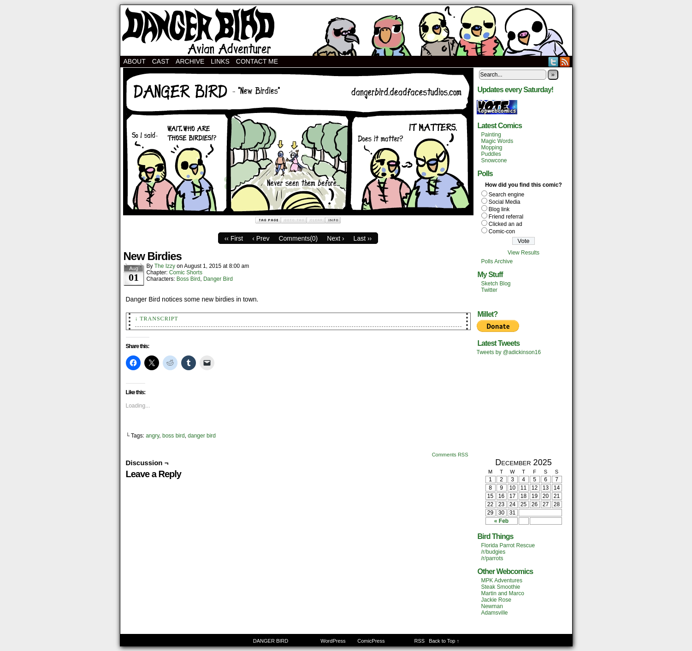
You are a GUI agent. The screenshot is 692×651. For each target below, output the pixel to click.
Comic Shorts (185, 272)
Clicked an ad (505, 224)
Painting (491, 134)
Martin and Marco (502, 593)
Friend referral (506, 216)
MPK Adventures (501, 580)
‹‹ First (234, 238)
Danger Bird (218, 279)
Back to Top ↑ (444, 641)
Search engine (506, 194)
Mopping (492, 147)
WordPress (332, 641)
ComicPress (370, 641)
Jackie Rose (496, 600)
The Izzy (164, 266)
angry (152, 435)
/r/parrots (492, 558)
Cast (160, 61)
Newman (492, 606)
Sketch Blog (496, 283)
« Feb (501, 521)
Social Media (504, 202)
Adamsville (494, 613)
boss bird (173, 435)
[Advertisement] (524, 406)
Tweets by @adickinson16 (509, 352)
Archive (190, 61)
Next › (335, 238)
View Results (523, 252)
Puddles (491, 154)
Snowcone (494, 160)
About (135, 61)
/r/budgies (493, 552)
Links (220, 61)
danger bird (202, 435)
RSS (565, 61)
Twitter (553, 61)
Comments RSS (450, 454)
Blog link (499, 209)
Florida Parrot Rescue (508, 545)
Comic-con (502, 231)
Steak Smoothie (500, 587)
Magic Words (497, 141)
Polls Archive (497, 261)
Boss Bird (188, 279)
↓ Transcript (156, 318)
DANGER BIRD (346, 30)
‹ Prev (260, 238)
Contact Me (257, 61)
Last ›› (363, 238)
